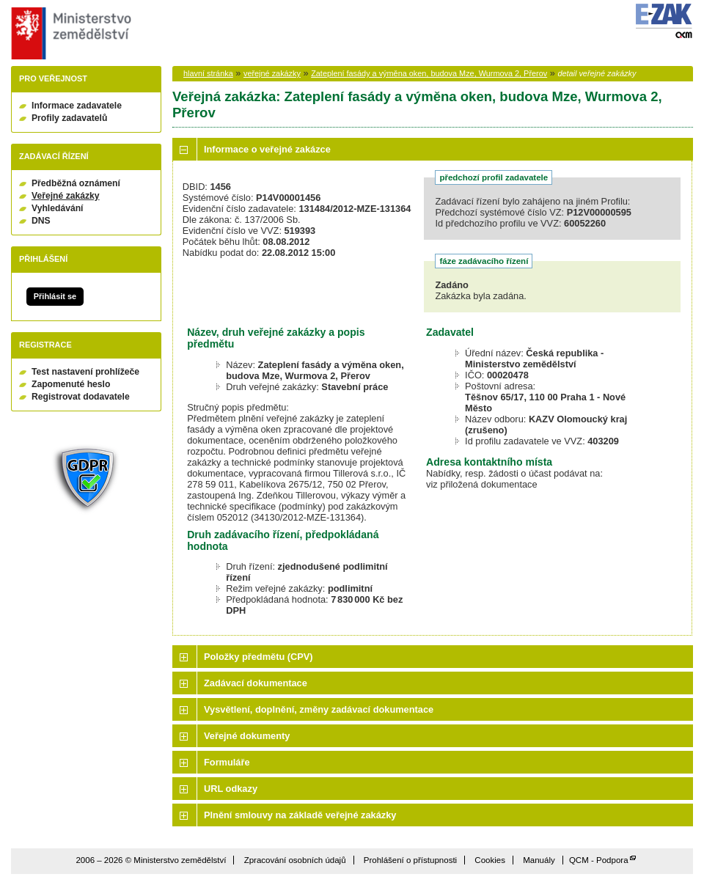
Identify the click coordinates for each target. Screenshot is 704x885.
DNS (41, 221)
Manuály (539, 860)
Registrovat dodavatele (81, 397)
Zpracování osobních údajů (295, 860)
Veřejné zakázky (66, 196)
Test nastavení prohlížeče (85, 372)
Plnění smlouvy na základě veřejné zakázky (300, 814)
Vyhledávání (58, 208)
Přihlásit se (55, 296)
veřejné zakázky (272, 73)
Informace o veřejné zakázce (267, 149)
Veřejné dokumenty (247, 735)
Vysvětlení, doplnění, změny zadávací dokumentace (318, 709)
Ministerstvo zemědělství (69, 33)
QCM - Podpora (598, 860)
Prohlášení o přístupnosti (410, 860)
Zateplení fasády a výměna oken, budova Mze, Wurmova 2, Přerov (429, 73)
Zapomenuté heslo (71, 384)
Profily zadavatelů (69, 118)
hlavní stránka (208, 73)
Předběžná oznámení (76, 183)
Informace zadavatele (77, 105)
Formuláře (227, 762)
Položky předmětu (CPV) (258, 656)
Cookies (489, 860)
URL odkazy (230, 788)
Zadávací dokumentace (255, 682)
